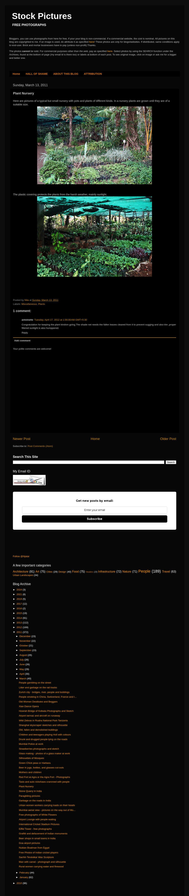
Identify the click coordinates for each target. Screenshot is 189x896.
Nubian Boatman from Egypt (34, 847)
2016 (20, 608)
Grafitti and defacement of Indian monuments (43, 833)
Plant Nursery (26, 786)
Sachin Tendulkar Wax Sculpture (36, 857)
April (22, 674)
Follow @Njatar (21, 556)
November (25, 641)
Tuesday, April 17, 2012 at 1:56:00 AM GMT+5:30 (60, 319)
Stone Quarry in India (30, 791)
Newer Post (22, 439)
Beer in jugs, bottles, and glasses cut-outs (41, 767)
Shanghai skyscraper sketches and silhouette (43, 725)
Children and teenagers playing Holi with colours (45, 734)
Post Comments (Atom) (40, 446)
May (22, 669)
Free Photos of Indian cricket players (38, 852)
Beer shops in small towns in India (37, 838)
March (23, 678)
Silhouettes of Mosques (31, 758)
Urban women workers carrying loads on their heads (47, 805)
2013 (20, 622)
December (25, 636)
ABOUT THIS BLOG (65, 73)
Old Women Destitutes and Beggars (38, 701)
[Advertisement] (55, 290)
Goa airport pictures (29, 843)
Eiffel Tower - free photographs (35, 829)
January (24, 877)
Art (37, 571)
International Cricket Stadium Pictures (39, 824)
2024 (20, 589)
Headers (89, 572)
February (25, 872)
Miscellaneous (29, 304)
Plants (41, 304)
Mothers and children (30, 772)
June (22, 664)
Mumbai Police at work (31, 744)
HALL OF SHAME (37, 73)
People (144, 571)
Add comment (22, 340)
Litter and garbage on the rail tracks (38, 687)
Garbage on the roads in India (35, 800)
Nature (126, 571)
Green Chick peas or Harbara (34, 763)
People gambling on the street (35, 682)
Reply (25, 332)
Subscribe (94, 519)
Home (16, 73)
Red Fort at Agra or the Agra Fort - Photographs (44, 777)
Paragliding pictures (29, 796)
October (24, 645)
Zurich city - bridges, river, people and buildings (44, 692)
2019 (20, 599)
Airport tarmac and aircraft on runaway (39, 715)
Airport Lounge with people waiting (37, 819)
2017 (20, 603)
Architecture (20, 571)
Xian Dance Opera (29, 706)
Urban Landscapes (23, 575)
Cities (49, 571)
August (24, 655)
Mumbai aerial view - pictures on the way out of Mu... (47, 810)
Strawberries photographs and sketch (39, 748)
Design (62, 571)
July (22, 659)
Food (75, 571)
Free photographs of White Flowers (38, 814)
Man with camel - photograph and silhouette (42, 862)
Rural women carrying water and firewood (41, 866)
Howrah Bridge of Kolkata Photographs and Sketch (46, 711)
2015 (20, 613)
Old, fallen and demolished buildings (38, 729)
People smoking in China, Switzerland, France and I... (47, 696)
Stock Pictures (42, 16)
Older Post (168, 439)
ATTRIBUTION (93, 73)
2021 (20, 594)
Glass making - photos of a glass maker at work (44, 753)
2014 (20, 618)
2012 (20, 627)
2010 (20, 883)
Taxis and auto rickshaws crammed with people (44, 781)
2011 (20, 632)
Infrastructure (106, 571)
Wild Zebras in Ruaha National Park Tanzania (43, 720)
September (26, 650)
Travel (166, 571)
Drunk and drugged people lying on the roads (43, 739)
